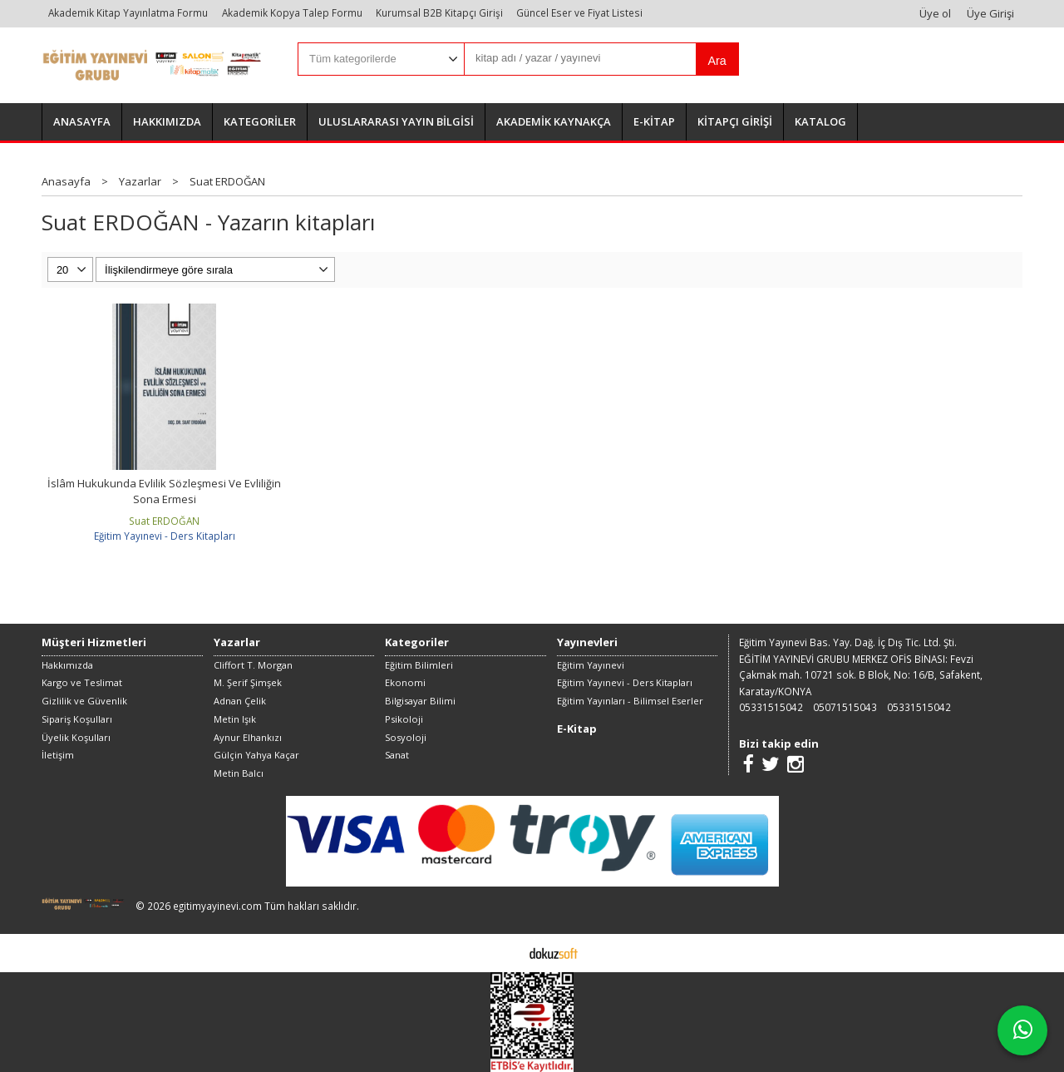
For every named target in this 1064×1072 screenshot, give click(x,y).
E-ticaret (505, 952)
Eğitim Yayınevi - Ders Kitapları (164, 535)
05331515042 (771, 707)
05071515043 (845, 707)
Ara (716, 60)
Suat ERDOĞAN (164, 520)
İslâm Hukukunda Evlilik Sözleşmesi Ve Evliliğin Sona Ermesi (164, 491)
